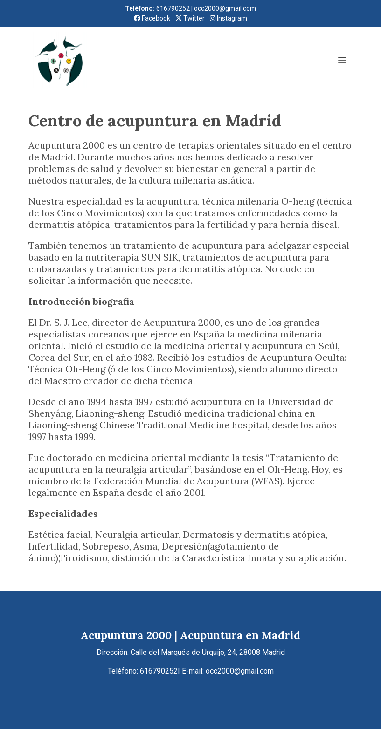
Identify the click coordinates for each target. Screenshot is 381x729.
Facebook (152, 18)
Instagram (228, 18)
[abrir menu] (342, 59)
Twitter (190, 18)
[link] (60, 60)
